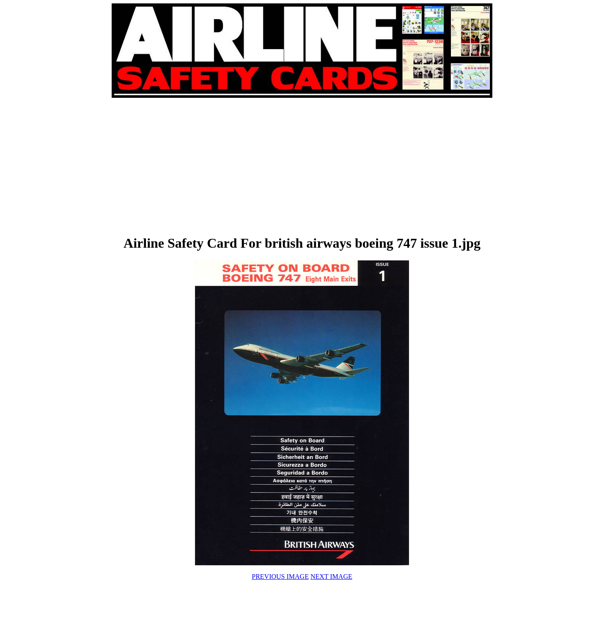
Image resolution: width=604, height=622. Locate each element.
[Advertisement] (207, 166)
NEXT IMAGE (331, 576)
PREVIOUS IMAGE (280, 576)
